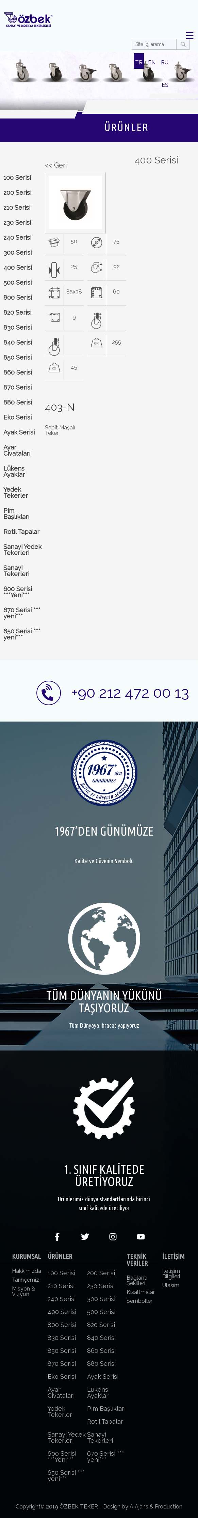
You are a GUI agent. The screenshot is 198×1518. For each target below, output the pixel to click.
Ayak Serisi (19, 432)
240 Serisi (17, 237)
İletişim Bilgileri (171, 1274)
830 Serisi (17, 327)
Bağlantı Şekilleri (137, 1280)
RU (164, 62)
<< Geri (56, 165)
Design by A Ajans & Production (142, 1506)
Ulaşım (170, 1285)
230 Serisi (17, 222)
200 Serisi (17, 192)
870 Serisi (17, 387)
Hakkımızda (26, 1271)
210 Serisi (16, 207)
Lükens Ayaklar (14, 471)
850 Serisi (17, 357)
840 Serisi (17, 342)
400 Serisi (17, 267)
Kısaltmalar (141, 1292)
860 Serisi (17, 372)
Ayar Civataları (16, 450)
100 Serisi (17, 177)
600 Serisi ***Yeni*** (17, 592)
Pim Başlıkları (16, 513)
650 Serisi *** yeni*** (21, 634)
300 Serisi (17, 252)
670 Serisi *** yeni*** (21, 613)
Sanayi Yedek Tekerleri (22, 549)
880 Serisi (17, 402)
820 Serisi (17, 312)
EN (151, 62)
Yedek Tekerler (15, 492)
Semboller (139, 1301)
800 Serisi (17, 297)
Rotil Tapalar (21, 531)
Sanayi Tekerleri (16, 571)
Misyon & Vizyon (23, 1291)
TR (139, 62)
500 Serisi (17, 282)
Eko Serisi (17, 417)
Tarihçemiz (25, 1280)
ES (165, 85)
